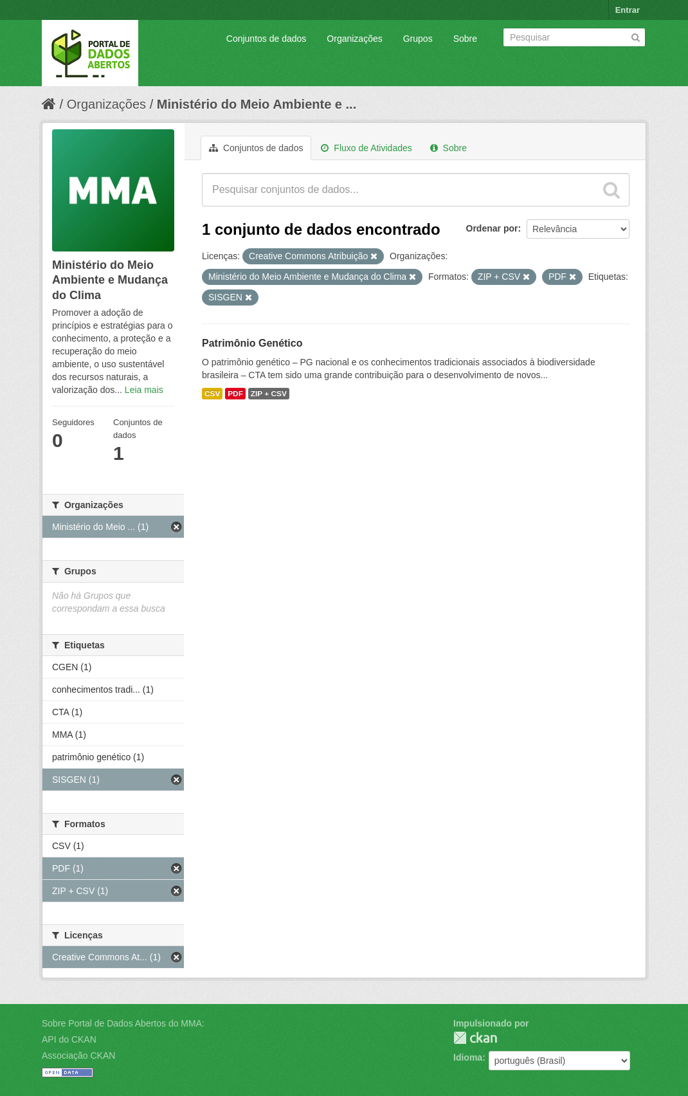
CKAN (475, 1038)
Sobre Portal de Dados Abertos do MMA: (123, 1023)
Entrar (627, 10)
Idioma (467, 1057)
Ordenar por (492, 228)
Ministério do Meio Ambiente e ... (256, 104)
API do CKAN (69, 1039)
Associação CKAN (78, 1055)
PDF (235, 393)
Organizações (354, 38)
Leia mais (144, 390)
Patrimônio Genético (252, 343)
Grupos (418, 38)
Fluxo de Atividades (366, 148)
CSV (212, 393)
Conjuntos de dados (266, 38)
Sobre (465, 38)
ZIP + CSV (269, 393)
